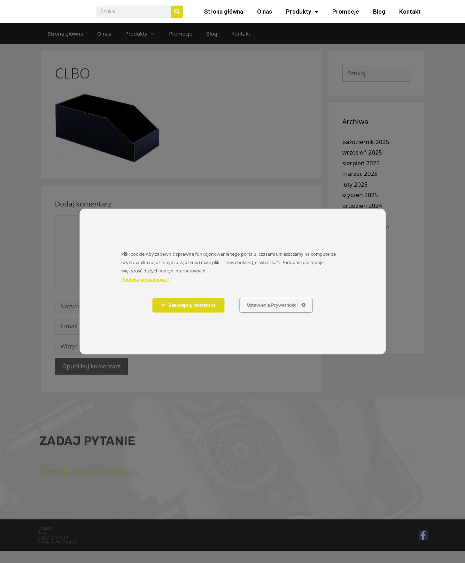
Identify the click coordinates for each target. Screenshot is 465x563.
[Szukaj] (177, 18)
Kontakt (410, 17)
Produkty (302, 17)
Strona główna (223, 17)
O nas (264, 17)
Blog (379, 17)
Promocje (345, 17)
